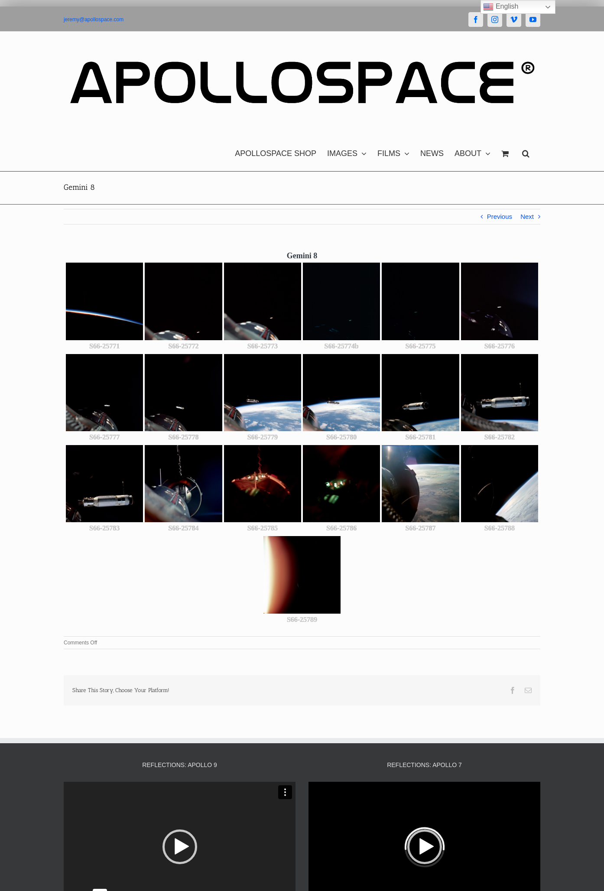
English (500, 7)
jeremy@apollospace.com (93, 19)
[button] (525, 151)
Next (527, 216)
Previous (499, 216)
